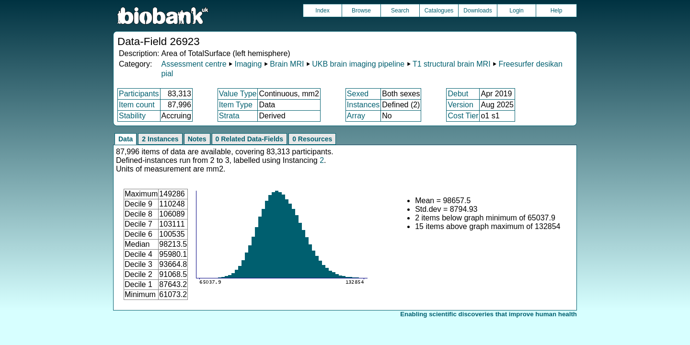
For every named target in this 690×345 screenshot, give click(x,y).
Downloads (477, 10)
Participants (139, 94)
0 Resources (312, 139)
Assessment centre (193, 64)
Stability (132, 116)
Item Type (236, 105)
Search (400, 10)
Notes (197, 139)
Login (516, 10)
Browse (361, 10)
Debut (458, 94)
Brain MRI (287, 64)
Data (125, 139)
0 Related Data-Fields (250, 139)
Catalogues (439, 10)
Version (460, 105)
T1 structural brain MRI (452, 64)
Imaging (248, 64)
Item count (137, 105)
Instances (363, 105)
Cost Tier (463, 116)
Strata (229, 116)
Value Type (238, 94)
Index (322, 10)
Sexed (357, 94)
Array (356, 116)
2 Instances (160, 139)
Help (557, 10)
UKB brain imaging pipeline (358, 64)
